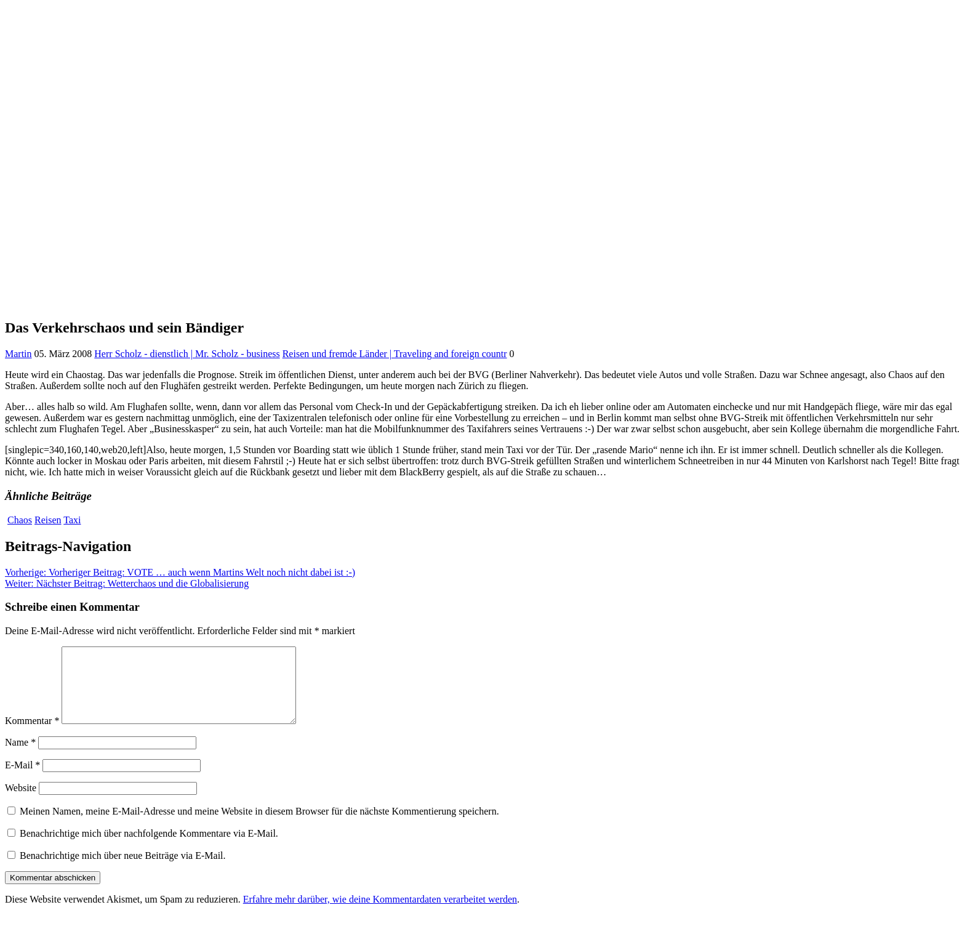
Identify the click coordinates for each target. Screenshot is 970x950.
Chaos (19, 520)
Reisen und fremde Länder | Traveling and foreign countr (395, 353)
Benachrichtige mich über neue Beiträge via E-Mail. (123, 870)
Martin (18, 353)
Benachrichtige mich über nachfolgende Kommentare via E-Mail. (149, 848)
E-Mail (22, 780)
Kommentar (32, 735)
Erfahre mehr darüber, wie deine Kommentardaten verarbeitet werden (380, 914)
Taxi (72, 520)
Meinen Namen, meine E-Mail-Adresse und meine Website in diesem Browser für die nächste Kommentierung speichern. (259, 826)
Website (20, 802)
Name (20, 757)
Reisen (48, 520)
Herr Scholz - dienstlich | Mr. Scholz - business (186, 353)
